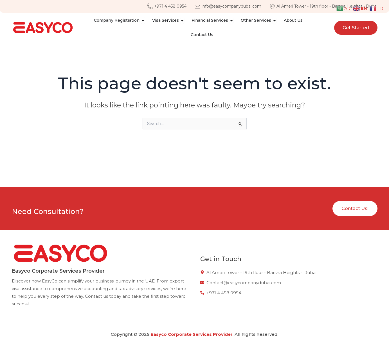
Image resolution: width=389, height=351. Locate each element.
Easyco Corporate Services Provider (191, 334)
